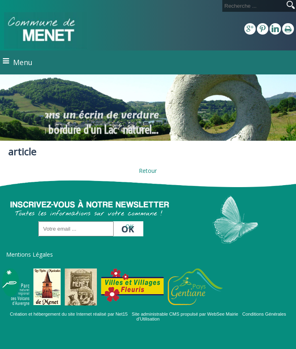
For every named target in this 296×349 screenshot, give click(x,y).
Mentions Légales (29, 254)
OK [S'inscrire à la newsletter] (129, 226)
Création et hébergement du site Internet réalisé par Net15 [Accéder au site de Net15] (68, 314)
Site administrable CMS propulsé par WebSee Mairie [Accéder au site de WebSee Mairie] (185, 314)
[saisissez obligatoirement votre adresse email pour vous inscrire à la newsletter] (76, 228)
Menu (23, 62)
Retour (148, 170)
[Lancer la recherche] (290, 5)
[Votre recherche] (252, 6)
